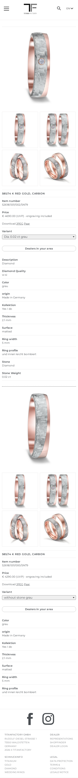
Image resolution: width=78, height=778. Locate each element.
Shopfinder (58, 742)
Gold (8, 764)
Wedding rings (15, 772)
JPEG (19, 223)
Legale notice (59, 772)
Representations (61, 738)
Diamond (11, 768)
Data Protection (61, 761)
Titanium (10, 761)
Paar (27, 223)
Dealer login (59, 746)
